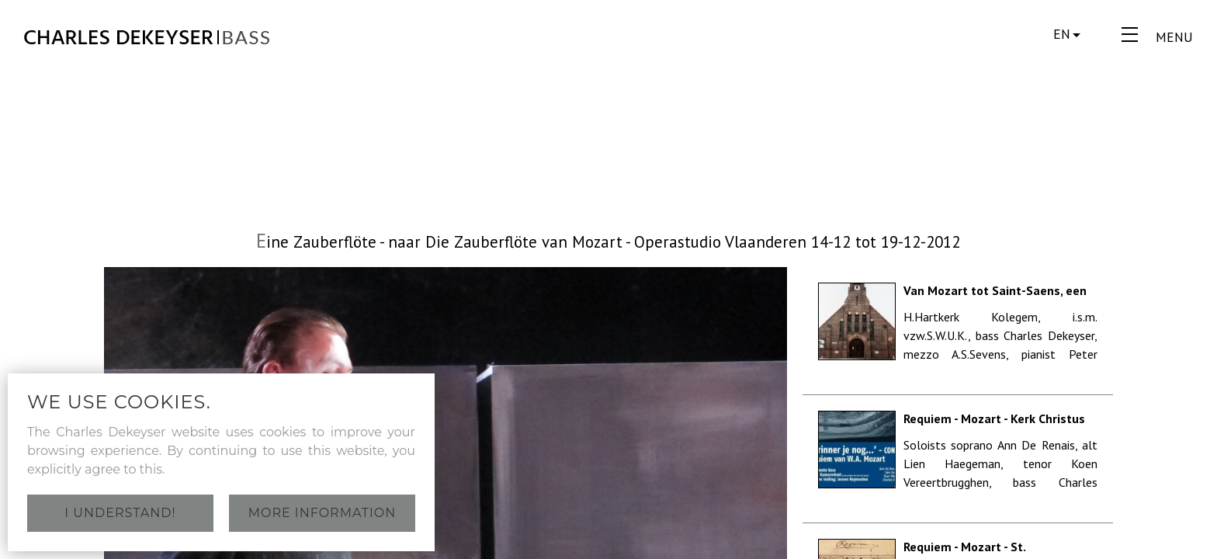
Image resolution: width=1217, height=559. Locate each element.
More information (322, 512)
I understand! (119, 512)
